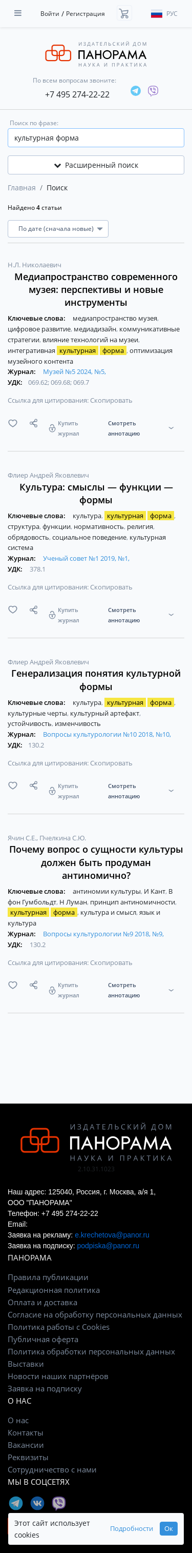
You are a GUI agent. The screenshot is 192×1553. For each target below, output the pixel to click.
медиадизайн (96, 328)
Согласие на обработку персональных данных (95, 1314)
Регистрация (85, 13)
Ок (168, 1528)
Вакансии (26, 1445)
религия (141, 526)
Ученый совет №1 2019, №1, (86, 558)
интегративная (68, 350)
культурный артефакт (105, 713)
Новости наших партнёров (58, 1376)
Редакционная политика (54, 1290)
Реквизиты (28, 1457)
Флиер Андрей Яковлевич (48, 475)
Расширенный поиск (96, 165)
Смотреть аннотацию (124, 428)
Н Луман (74, 902)
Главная (22, 187)
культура (88, 515)
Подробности (131, 1528)
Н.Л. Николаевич (34, 264)
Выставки (26, 1364)
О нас (18, 1420)
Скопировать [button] (111, 400)
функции (57, 526)
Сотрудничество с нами (52, 1469)
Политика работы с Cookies (59, 1327)
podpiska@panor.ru (108, 1246)
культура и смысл (109, 912)
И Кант (155, 891)
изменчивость (78, 723)
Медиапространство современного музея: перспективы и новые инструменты (96, 289)
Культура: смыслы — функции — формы (96, 493)
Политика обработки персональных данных (91, 1351)
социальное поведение (90, 537)
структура (24, 526)
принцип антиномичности (133, 902)
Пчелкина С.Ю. (62, 837)
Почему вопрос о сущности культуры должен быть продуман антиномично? (96, 862)
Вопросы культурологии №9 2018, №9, (103, 933)
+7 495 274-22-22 (77, 94)
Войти (49, 13)
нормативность (99, 526)
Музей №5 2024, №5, (74, 371)
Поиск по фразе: (34, 123)
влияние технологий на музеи (91, 339)
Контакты (26, 1432)
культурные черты (38, 713)
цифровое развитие (40, 328)
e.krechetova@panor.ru (112, 1235)
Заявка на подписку (45, 1388)
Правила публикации (48, 1277)
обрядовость (29, 537)
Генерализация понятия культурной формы (96, 679)
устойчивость (30, 723)
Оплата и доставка (42, 1302)
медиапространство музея (116, 318)
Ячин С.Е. (23, 837)
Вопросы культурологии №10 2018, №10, (107, 734)
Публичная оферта (43, 1339)
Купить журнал (68, 428)
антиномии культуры (107, 891)
